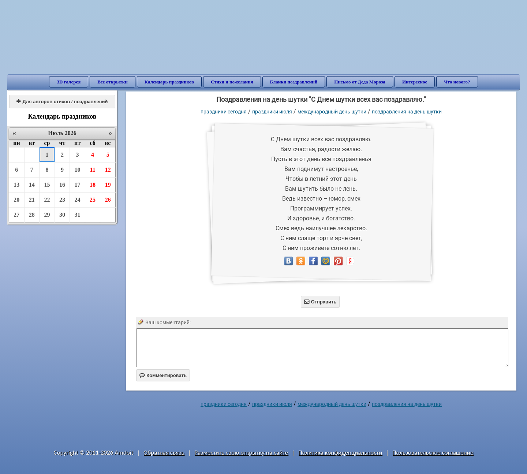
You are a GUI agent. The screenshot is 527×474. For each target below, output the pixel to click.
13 (16, 185)
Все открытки (112, 82)
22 (47, 200)
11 (93, 170)
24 (78, 200)
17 (78, 185)
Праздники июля (272, 112)
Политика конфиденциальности (340, 452)
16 (62, 185)
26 (108, 200)
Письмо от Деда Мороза (359, 82)
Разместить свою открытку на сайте (241, 452)
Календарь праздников (169, 82)
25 (93, 200)
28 (32, 215)
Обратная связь (163, 452)
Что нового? (457, 82)
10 (78, 170)
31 (78, 215)
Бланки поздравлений (294, 82)
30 (62, 215)
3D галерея (69, 82)
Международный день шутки (332, 112)
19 (108, 185)
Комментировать (163, 375)
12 (108, 170)
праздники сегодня (224, 112)
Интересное (414, 82)
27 (16, 215)
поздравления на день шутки (407, 112)
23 (62, 200)
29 (47, 215)
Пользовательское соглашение (432, 452)
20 (16, 200)
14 (32, 185)
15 (47, 185)
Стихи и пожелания (232, 82)
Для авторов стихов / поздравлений (62, 101)
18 (93, 185)
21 (32, 200)
